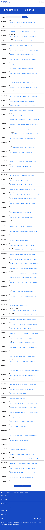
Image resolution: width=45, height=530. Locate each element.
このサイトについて (9, 522)
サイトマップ (3, 522)
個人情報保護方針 (16, 522)
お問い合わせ (3, 514)
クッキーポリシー (23, 522)
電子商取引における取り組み (37, 522)
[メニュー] (39, 2)
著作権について (29, 522)
